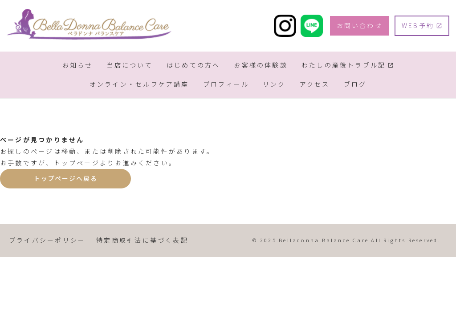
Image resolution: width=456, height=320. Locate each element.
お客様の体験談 (261, 64)
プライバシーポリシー (47, 240)
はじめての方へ (193, 64)
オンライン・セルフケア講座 (139, 84)
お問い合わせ (360, 25)
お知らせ (77, 64)
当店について (130, 64)
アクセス (315, 84)
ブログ (355, 84)
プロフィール (226, 84)
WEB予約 (418, 25)
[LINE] (312, 26)
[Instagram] (285, 26)
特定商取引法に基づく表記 (142, 240)
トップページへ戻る (65, 178)
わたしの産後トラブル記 (343, 64)
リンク (274, 84)
